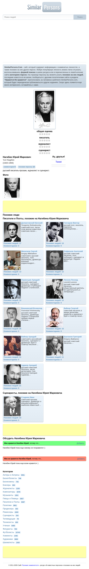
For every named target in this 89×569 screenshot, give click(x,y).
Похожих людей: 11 (12, 357)
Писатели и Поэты (14, 502)
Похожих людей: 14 (12, 418)
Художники (11, 539)
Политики (10, 505)
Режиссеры (11, 512)
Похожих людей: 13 (12, 272)
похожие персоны (26, 167)
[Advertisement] (44, 41)
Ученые (9, 525)
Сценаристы (11, 515)
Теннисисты (11, 522)
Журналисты (11, 488)
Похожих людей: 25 (12, 329)
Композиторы (12, 492)
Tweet (59, 162)
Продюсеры (11, 509)
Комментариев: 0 (11, 246)
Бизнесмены (11, 482)
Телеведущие (11, 519)
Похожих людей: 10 (55, 243)
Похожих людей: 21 (12, 386)
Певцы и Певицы (13, 498)
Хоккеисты (10, 536)
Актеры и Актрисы (14, 475)
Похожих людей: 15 (55, 329)
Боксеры (9, 485)
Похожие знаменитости (30, 565)
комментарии (10, 167)
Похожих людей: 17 (12, 243)
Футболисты (12, 532)
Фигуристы (10, 529)
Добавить (80, 443)
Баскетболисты (12, 478)
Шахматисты (11, 542)
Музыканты (11, 495)
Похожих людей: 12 (55, 272)
